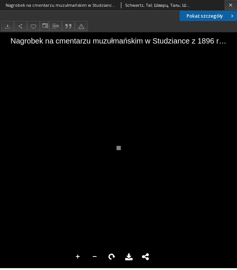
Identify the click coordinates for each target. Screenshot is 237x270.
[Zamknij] (231, 5)
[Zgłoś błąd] (81, 26)
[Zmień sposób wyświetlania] (44, 26)
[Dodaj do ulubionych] (33, 26)
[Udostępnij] (20, 26)
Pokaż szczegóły (211, 16)
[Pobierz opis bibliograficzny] (55, 26)
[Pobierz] (7, 26)
